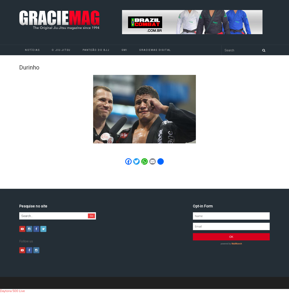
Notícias (32, 50)
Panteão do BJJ (96, 50)
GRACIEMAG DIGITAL (155, 50)
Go (91, 215)
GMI (124, 50)
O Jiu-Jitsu (61, 50)
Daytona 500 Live (12, 291)
